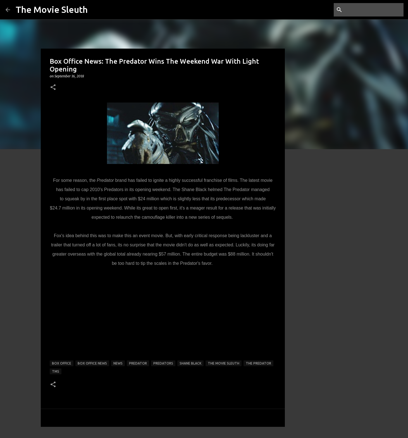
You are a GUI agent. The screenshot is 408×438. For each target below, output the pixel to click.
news (118, 363)
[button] (53, 87)
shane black (190, 363)
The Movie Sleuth (52, 9)
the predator (258, 363)
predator (138, 363)
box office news (92, 363)
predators (163, 363)
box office (61, 363)
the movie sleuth (223, 363)
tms (55, 371)
